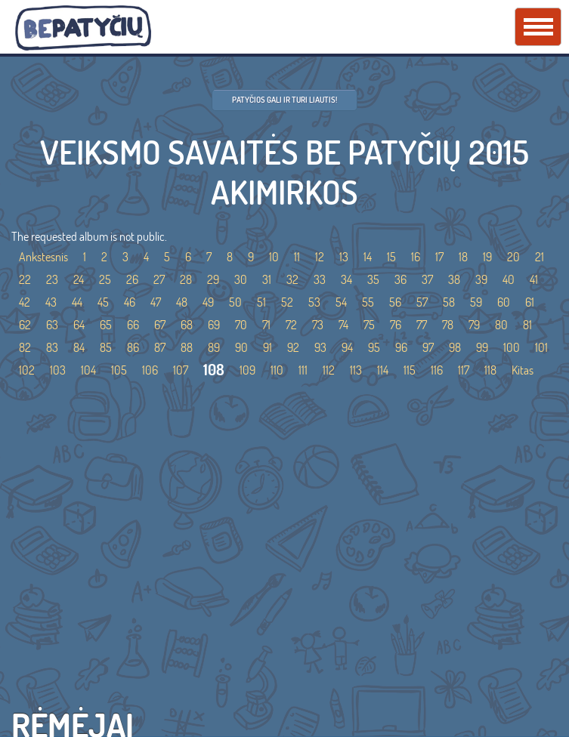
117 (463, 370)
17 (439, 256)
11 (297, 256)
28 (186, 279)
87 (159, 347)
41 (534, 279)
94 (347, 347)
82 (25, 347)
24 (78, 279)
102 (27, 370)
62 (25, 324)
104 (88, 370)
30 (240, 279)
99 (482, 347)
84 (79, 347)
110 (277, 370)
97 (428, 347)
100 (511, 347)
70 (241, 324)
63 (52, 324)
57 (422, 302)
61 (529, 302)
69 (214, 324)
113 (356, 370)
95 (374, 347)
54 (341, 302)
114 (382, 370)
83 (52, 347)
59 (476, 302)
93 (320, 347)
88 (187, 347)
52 (287, 302)
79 (474, 324)
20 (513, 256)
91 (267, 347)
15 (391, 256)
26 (132, 279)
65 (106, 324)
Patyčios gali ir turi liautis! (284, 99)
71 (266, 324)
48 (181, 302)
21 (539, 256)
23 (52, 279)
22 (25, 279)
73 (317, 324)
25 (105, 279)
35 (373, 279)
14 (367, 256)
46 (129, 302)
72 (291, 324)
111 (303, 370)
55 (368, 302)
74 (343, 324)
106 (150, 370)
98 (455, 347)
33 (320, 279)
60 (503, 302)
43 (51, 302)
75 (369, 324)
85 (106, 347)
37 (427, 279)
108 (213, 369)
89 (214, 347)
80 (501, 324)
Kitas (522, 370)
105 (119, 370)
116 (437, 370)
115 (410, 370)
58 (449, 302)
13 (343, 256)
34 (346, 279)
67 (159, 324)
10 (274, 256)
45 (103, 302)
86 (133, 347)
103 (58, 370)
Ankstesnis (43, 256)
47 (155, 302)
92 (293, 347)
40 (509, 279)
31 (266, 279)
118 (490, 370)
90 (241, 347)
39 (481, 279)
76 (395, 324)
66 (133, 324)
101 (541, 347)
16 (415, 256)
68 (187, 324)
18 (463, 256)
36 (400, 279)
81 (527, 324)
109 (247, 370)
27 (159, 279)
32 (292, 279)
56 (395, 302)
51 (261, 302)
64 (79, 324)
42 (24, 302)
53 (314, 302)
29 (213, 279)
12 (319, 256)
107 (180, 370)
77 (421, 324)
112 (329, 370)
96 (401, 347)
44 (77, 302)
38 (454, 279)
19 (487, 256)
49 (208, 302)
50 (235, 302)
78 (447, 324)
